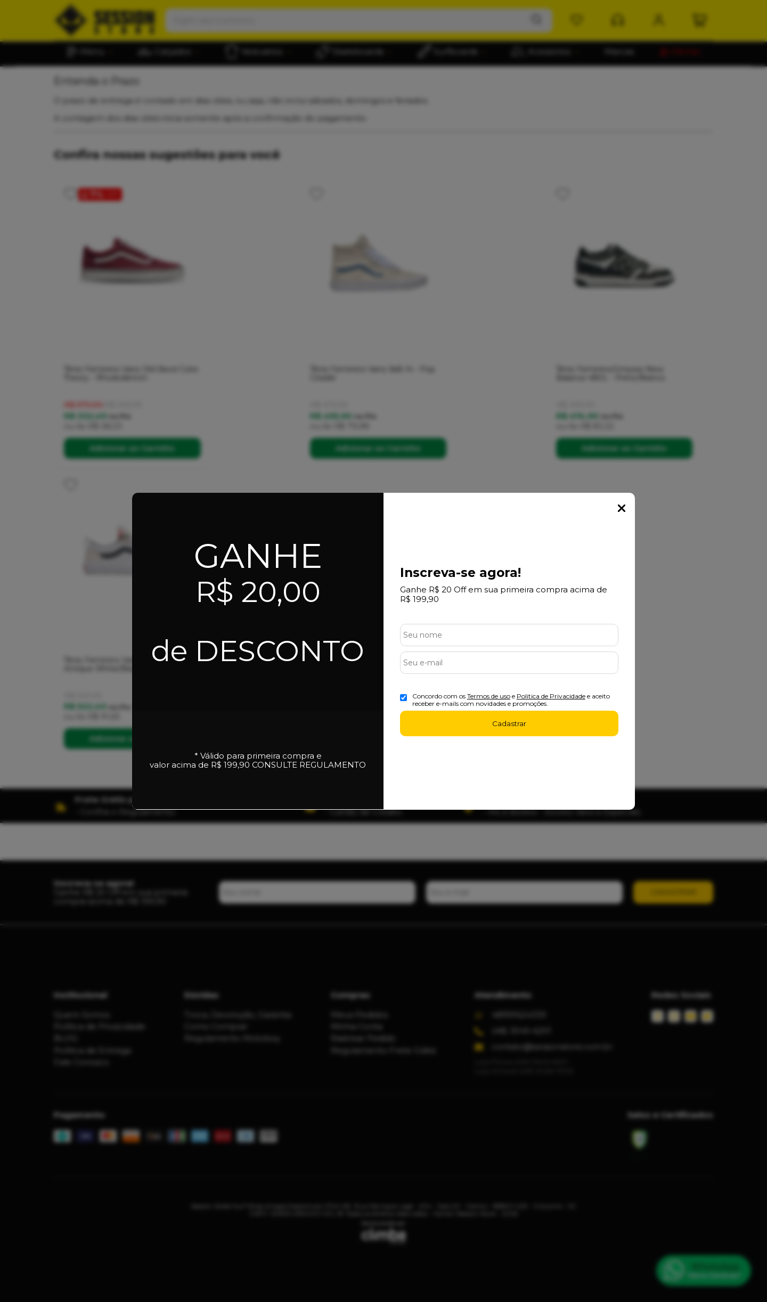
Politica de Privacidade (551, 696)
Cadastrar (509, 723)
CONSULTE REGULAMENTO (309, 765)
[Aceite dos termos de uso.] (403, 697)
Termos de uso (488, 696)
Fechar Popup (621, 508)
